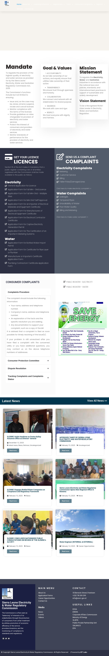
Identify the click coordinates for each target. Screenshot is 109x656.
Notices (20, 9)
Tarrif (69, 4)
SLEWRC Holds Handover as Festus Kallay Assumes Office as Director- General (24, 438)
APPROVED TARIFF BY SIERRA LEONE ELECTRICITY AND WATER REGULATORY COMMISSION (76, 439)
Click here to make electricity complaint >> (74, 188)
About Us (27, 4)
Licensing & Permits (43, 4)
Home (19, 4)
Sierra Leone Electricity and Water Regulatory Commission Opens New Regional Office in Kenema (78, 490)
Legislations (59, 4)
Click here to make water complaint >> (72, 217)
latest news (13, 445)
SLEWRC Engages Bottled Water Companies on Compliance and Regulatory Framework (26, 491)
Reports (101, 4)
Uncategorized (35, 445)
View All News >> (97, 400)
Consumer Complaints (85, 4)
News (20, 445)
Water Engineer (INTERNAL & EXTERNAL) (76, 542)
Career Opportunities (86, 546)
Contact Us (28, 9)
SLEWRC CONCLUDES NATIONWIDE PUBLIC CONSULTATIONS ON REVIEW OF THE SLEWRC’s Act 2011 (26, 540)
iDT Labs (83, 652)
